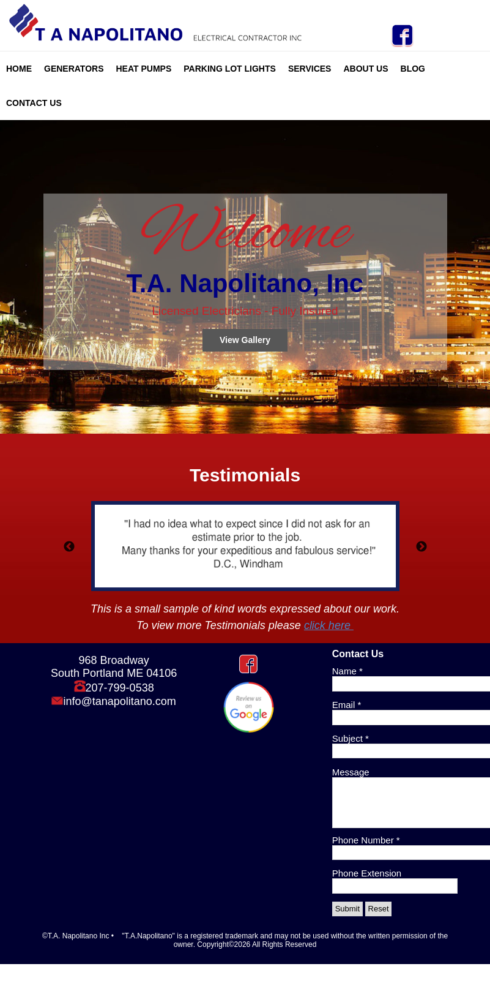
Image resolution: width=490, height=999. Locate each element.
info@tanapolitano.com (119, 701)
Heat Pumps (144, 69)
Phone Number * (366, 840)
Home (19, 69)
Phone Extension (366, 873)
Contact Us (34, 103)
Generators (74, 69)
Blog (413, 69)
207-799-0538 (120, 688)
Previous (69, 547)
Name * (347, 671)
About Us (365, 69)
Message (350, 772)
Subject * (350, 738)
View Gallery (245, 340)
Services (310, 69)
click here (329, 625)
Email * (347, 704)
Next (421, 547)
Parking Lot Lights (230, 69)
